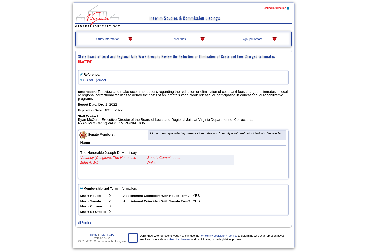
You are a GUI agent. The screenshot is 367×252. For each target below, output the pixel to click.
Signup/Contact (260, 39)
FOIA (110, 234)
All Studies (84, 222)
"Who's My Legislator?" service (218, 235)
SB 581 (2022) (94, 80)
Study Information (115, 39)
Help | (103, 234)
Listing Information (277, 8)
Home (93, 234)
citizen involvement (178, 239)
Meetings (190, 39)
